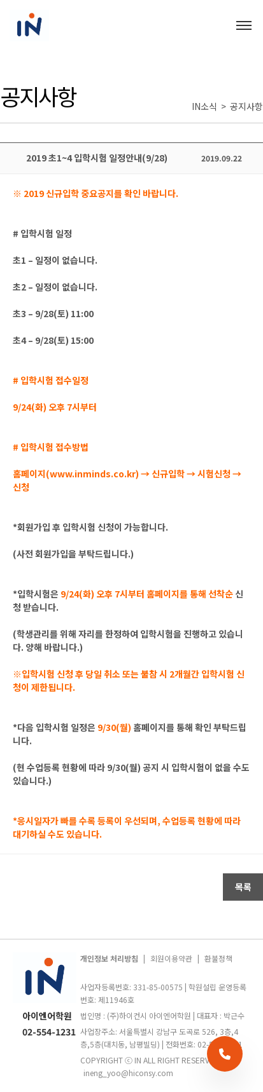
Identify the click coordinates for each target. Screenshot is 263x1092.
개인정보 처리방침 (109, 958)
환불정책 (218, 958)
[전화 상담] (225, 1054)
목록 (243, 886)
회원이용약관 (171, 958)
